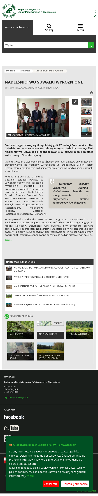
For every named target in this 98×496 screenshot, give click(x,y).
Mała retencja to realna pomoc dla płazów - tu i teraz (44, 286)
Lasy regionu (16, 334)
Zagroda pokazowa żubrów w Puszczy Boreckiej (41, 295)
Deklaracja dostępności (86, 491)
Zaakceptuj (50, 484)
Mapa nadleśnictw (48, 334)
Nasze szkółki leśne (79, 334)
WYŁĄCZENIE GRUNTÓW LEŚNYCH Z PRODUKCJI (49, 356)
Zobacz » (8, 240)
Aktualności (25, 70)
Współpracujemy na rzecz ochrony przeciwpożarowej (44, 304)
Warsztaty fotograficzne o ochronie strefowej (41, 277)
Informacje (10, 70)
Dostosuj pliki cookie (75, 484)
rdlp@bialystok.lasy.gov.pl (16, 397)
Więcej (30, 475)
